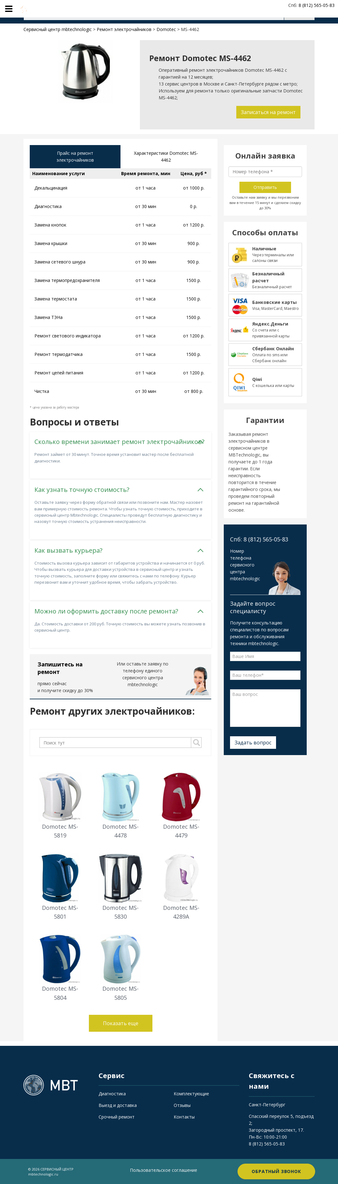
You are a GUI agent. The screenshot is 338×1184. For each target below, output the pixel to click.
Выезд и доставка (118, 1105)
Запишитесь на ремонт (60, 667)
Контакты (184, 1117)
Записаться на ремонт (268, 112)
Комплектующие (191, 1094)
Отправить (265, 187)
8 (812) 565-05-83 (267, 1144)
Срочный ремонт (117, 1117)
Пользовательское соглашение (163, 1170)
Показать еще (120, 1023)
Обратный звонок (276, 1171)
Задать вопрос (253, 742)
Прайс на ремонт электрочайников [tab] (75, 156)
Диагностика (112, 1094)
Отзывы (182, 1105)
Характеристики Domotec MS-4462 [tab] (166, 156)
